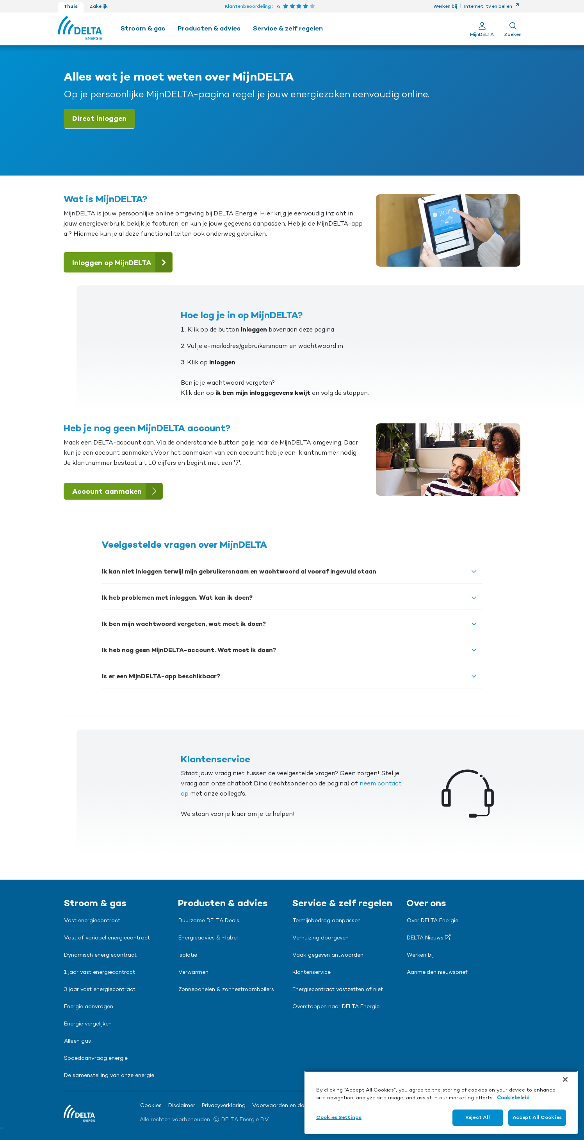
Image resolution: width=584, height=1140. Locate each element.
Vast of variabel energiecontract (107, 938)
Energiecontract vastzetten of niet (337, 990)
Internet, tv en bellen (491, 6)
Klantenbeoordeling (248, 6)
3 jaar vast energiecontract (99, 990)
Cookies (151, 1106)
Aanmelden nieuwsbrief (437, 972)
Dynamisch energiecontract (100, 955)
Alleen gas (77, 1041)
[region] (441, 1102)
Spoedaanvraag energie (96, 1058)
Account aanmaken (117, 491)
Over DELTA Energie (432, 921)
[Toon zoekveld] (512, 29)
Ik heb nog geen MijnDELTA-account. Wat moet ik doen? (189, 650)
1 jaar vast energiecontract (99, 972)
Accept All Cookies (537, 1117)
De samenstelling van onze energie (109, 1076)
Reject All (477, 1117)
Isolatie (187, 955)
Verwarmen (193, 972)
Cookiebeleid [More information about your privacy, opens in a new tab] (513, 1098)
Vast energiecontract (92, 921)
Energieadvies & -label (208, 938)
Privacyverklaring (224, 1106)
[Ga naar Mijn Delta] (482, 29)
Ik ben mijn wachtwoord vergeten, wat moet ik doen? (184, 624)
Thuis (71, 6)
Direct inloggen (99, 118)
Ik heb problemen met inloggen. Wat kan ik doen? (177, 598)
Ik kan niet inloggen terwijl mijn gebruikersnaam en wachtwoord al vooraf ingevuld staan (239, 572)
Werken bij (445, 6)
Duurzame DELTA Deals (208, 921)
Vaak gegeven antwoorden (327, 955)
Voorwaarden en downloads (289, 1106)
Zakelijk (98, 6)
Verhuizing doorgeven (320, 938)
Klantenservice (311, 972)
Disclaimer (181, 1106)
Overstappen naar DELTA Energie (335, 1007)
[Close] (565, 1079)
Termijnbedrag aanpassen (326, 921)
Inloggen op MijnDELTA (122, 262)
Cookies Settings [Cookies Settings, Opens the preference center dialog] (338, 1117)
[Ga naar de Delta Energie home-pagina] (80, 29)
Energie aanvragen (88, 1007)
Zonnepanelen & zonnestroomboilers (226, 990)
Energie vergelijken (88, 1024)
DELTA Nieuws (428, 938)
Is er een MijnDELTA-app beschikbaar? (161, 677)
